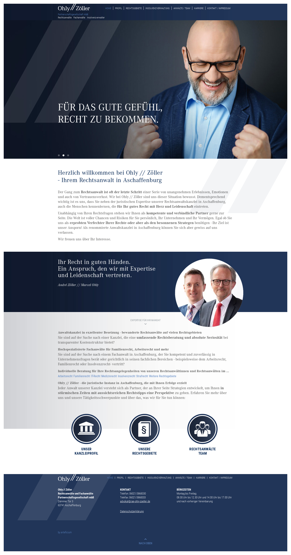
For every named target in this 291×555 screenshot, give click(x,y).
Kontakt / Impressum (218, 8)
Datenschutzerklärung (132, 511)
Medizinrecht (109, 376)
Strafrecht (142, 376)
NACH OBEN (145, 543)
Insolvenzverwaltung (158, 8)
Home (108, 8)
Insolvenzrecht (126, 376)
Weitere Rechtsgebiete (162, 376)
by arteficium (65, 532)
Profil (118, 8)
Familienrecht (81, 376)
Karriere (198, 8)
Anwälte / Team (182, 8)
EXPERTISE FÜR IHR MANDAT (145, 320)
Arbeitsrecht (65, 376)
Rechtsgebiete (134, 8)
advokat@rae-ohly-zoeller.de (135, 501)
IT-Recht (95, 376)
